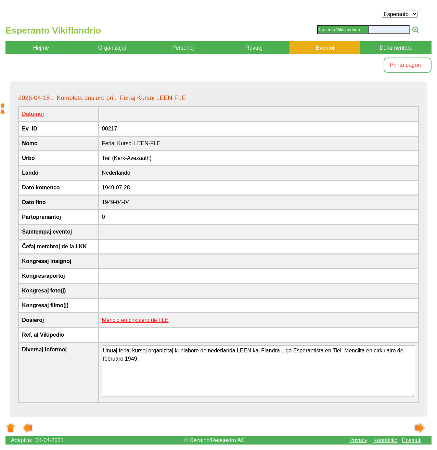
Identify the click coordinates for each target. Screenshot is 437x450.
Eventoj (325, 48)
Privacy (358, 440)
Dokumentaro (396, 48)
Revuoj (253, 48)
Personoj (183, 48)
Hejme (41, 48)
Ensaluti (412, 440)
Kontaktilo (385, 440)
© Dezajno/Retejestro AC (214, 440)
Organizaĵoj (112, 48)
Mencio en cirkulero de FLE (135, 320)
